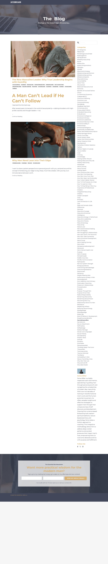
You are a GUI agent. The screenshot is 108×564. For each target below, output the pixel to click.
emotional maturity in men (40, 85)
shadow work (82, 395)
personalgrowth (82, 327)
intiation (80, 221)
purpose (80, 338)
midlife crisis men (83, 303)
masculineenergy (83, 257)
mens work (81, 287)
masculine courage (83, 241)
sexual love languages (85, 388)
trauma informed (83, 413)
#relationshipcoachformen (86, 76)
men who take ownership (86, 276)
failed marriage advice (85, 147)
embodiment (82, 122)
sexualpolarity (55, 87)
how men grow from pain (86, 195)
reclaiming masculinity (85, 347)
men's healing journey (85, 285)
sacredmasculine (41, 87)
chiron (79, 98)
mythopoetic (81, 307)
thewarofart (81, 408)
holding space (82, 188)
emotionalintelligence (84, 138)
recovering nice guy (84, 351)
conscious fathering (84, 105)
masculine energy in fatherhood (84, 249)
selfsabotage (81, 384)
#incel (79, 63)
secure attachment (84, 380)
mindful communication (85, 305)
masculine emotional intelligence (84, 245)
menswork (30, 164)
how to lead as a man (59, 85)
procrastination (82, 336)
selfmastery (81, 382)
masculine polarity (83, 254)
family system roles (84, 151)
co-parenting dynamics (85, 101)
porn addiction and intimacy (87, 329)
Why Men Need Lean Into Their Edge (36, 161)
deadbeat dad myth (84, 114)
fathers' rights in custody (86, 164)
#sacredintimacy (83, 83)
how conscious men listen (86, 191)
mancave (80, 239)
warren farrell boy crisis (85, 419)
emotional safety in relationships (84, 135)
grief (79, 169)
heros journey (82, 186)
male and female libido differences (85, 236)
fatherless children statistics (87, 160)
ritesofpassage (82, 364)
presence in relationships (86, 333)
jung (79, 226)
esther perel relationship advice (86, 143)
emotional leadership (84, 129)
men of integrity (83, 265)
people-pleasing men (84, 322)
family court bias (83, 149)
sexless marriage (83, 386)
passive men (34, 87)
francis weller (82, 166)
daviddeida (23, 85)
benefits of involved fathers (87, 96)
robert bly (81, 366)
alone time (81, 87)
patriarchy (80, 320)
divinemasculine (30, 85)
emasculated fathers (84, 118)
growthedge (24, 164)
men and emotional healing (86, 263)
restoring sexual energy (85, 360)
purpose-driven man (84, 342)
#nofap (79, 72)
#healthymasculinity (16, 164)
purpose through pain (85, 340)
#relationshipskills (83, 81)
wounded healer (83, 426)
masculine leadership (26, 87)
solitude (80, 397)
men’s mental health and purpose (85, 295)
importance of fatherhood (86, 215)
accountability (82, 85)
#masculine (81, 65)
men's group (81, 283)
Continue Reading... (17, 117)
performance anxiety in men (87, 325)
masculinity (81, 259)
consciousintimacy (16, 85)
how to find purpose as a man (86, 205)
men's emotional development (83, 280)
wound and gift (82, 424)
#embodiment (82, 59)
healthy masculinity (49, 85)
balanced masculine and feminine (85, 93)
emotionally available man (86, 140)
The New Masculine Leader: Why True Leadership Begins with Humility (36, 81)
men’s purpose (82, 298)
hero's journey (82, 184)
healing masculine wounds (86, 177)
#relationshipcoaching (85, 79)
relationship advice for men (87, 353)
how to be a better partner (86, 202)
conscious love (82, 107)
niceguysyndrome (83, 311)
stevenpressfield (83, 404)
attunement (81, 90)
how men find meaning (85, 193)
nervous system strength (86, 309)
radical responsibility (84, 344)
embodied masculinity (85, 120)
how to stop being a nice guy (86, 212)
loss (78, 232)
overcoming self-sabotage (86, 314)
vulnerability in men (84, 417)
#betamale (81, 52)
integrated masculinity (17, 87)
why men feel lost (83, 421)
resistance (81, 355)
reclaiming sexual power (86, 349)
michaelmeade (82, 301)
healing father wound (85, 175)
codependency (82, 103)
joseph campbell (83, 224)
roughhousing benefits (85, 373)
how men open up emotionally (83, 198)
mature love (81, 261)
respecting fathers (84, 358)
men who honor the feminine (84, 273)
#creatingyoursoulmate (85, 54)
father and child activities (86, 153)
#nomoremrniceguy (84, 74)
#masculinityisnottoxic (85, 68)
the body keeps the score (86, 406)
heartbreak (81, 182)
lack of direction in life (85, 230)
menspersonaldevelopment (86, 290)
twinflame (15, 89)
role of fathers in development (83, 370)
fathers (80, 162)
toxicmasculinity (68, 87)
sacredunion (48, 87)
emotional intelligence (85, 125)
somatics (80, 399)
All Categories (82, 50)
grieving (80, 171)
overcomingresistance (85, 316)
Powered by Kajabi (92, 560)
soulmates (61, 87)
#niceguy (80, 70)
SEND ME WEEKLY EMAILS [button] (76, 540)
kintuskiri (80, 228)
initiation (80, 217)
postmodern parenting (85, 331)
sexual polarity (82, 391)
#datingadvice (82, 57)
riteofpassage (82, 362)
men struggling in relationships (83, 269)
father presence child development (84, 157)
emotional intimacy (84, 127)
